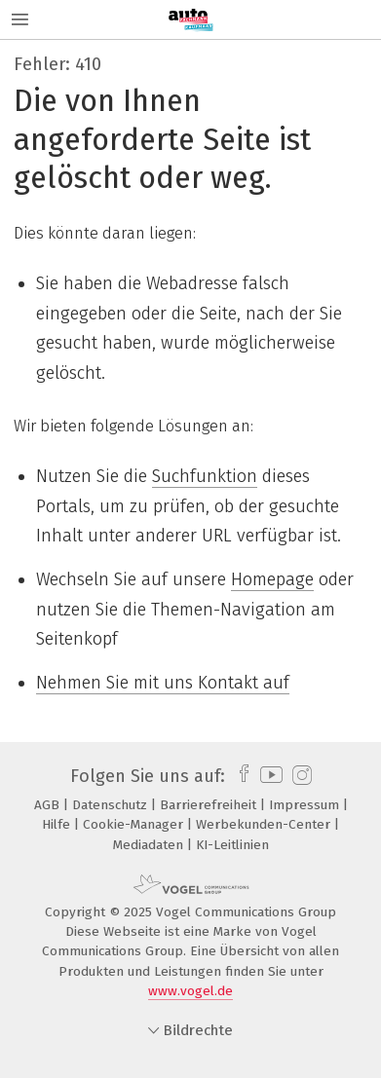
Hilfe (58, 824)
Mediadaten (150, 844)
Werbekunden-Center (265, 824)
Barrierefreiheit (210, 805)
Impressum (306, 805)
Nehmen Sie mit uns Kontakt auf (162, 682)
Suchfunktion (204, 476)
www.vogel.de (190, 991)
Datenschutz (111, 805)
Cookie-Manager (135, 824)
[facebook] (239, 776)
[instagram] (299, 776)
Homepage (272, 579)
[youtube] (268, 776)
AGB (48, 805)
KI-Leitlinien (232, 844)
